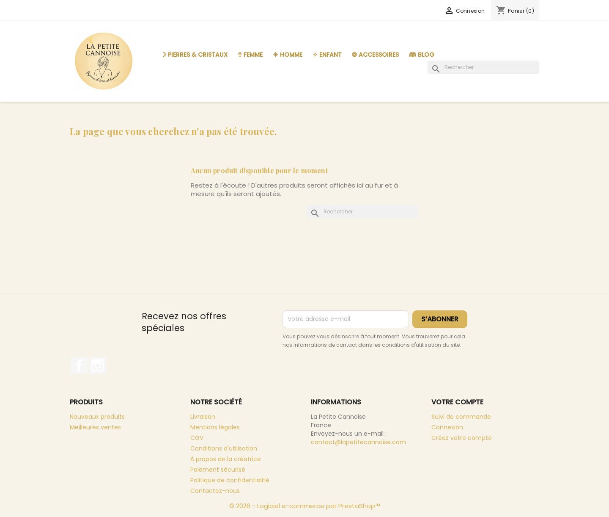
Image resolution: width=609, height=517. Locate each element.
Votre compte (457, 402)
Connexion (447, 427)
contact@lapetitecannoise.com (358, 442)
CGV (196, 438)
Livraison (202, 416)
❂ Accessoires (375, 54)
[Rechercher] (483, 67)
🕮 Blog (421, 54)
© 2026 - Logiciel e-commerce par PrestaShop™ (304, 505)
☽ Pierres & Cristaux (194, 54)
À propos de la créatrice (225, 459)
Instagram (98, 365)
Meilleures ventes (95, 427)
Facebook (79, 365)
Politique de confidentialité (229, 480)
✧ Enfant (327, 54)
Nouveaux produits (97, 416)
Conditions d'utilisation (223, 448)
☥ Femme (250, 54)
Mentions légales (215, 427)
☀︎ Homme (287, 54)
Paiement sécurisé (217, 469)
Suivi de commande (461, 416)
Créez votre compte (461, 438)
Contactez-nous (215, 491)
